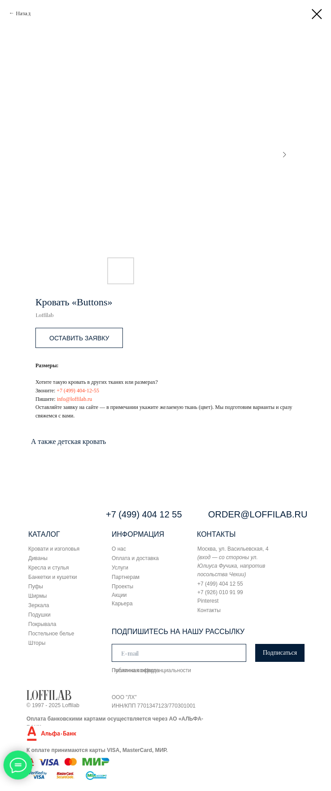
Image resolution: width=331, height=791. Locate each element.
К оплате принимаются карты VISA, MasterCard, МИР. (97, 750)
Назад (23, 13)
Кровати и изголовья (53, 549)
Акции (119, 595)
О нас (119, 549)
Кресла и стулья (48, 568)
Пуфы (35, 586)
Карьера (122, 603)
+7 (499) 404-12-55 (78, 390)
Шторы (36, 643)
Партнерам (125, 577)
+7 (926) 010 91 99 (220, 592)
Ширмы (37, 596)
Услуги (120, 568)
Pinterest (207, 601)
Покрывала (42, 624)
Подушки (39, 615)
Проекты (122, 586)
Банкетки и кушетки (52, 577)
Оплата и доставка (135, 558)
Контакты (209, 610)
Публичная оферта (135, 670)
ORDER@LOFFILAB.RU (257, 514)
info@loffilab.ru (74, 399)
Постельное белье (51, 633)
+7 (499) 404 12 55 (144, 514)
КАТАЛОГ (44, 534)
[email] (179, 653)
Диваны (38, 558)
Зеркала (38, 605)
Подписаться (280, 652)
